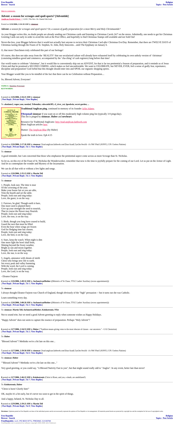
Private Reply (19, 99)
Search (12, 5)
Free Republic (7, 2)
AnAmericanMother (42, 281)
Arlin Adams (88, 108)
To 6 (28, 353)
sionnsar (36, 97)
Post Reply (6, 99)
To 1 (28, 147)
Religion (169, 2)
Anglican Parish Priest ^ (11, 19)
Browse (4, 5)
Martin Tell (38, 173)
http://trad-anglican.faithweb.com (71, 122)
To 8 (28, 406)
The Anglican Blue (38, 130)
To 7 (28, 380)
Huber (36, 329)
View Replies (31, 99)
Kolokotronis (38, 377)
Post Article (168, 5)
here (45, 124)
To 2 (28, 176)
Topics (158, 5)
